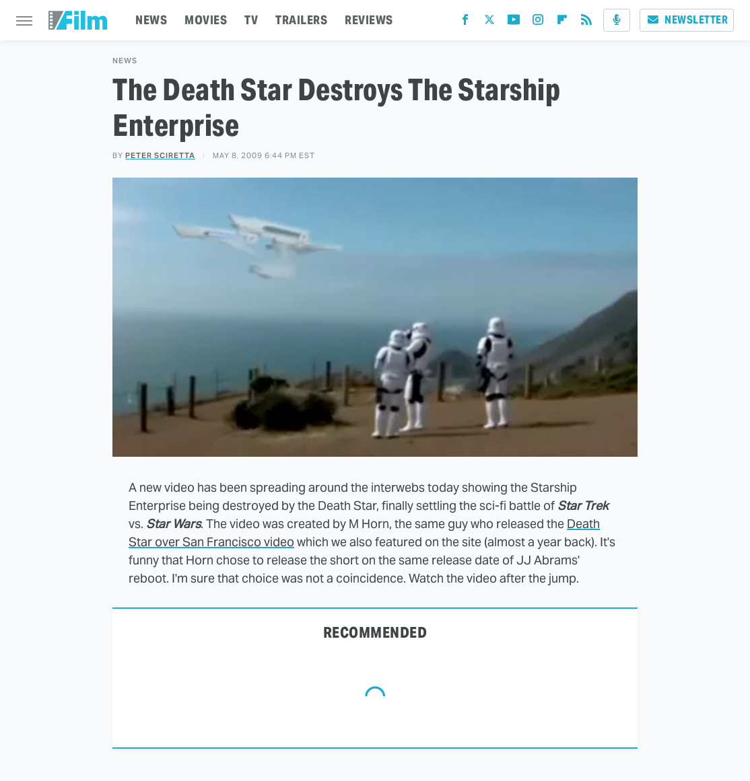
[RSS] (586, 22)
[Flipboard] (562, 22)
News (124, 61)
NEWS (151, 20)
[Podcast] (616, 20)
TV (251, 20)
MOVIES (205, 20)
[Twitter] (489, 22)
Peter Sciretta (160, 155)
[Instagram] (538, 22)
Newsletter (687, 20)
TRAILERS (301, 20)
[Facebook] (465, 22)
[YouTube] (513, 22)
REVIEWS (369, 20)
